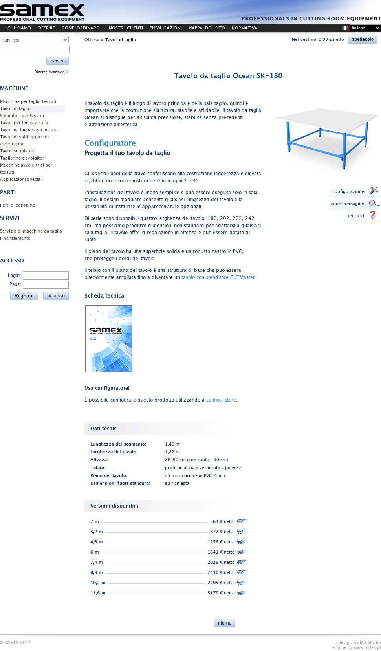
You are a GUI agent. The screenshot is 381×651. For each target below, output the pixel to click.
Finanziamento (15, 238)
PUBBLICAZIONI (165, 28)
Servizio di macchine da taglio (31, 231)
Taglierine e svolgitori (23, 158)
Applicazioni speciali (21, 179)
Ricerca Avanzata (52, 72)
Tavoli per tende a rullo (24, 123)
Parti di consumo (17, 205)
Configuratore (110, 143)
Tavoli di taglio (15, 108)
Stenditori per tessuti (22, 115)
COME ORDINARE (80, 28)
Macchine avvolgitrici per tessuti (26, 168)
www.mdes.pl (367, 647)
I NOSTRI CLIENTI (124, 28)
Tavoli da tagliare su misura (29, 130)
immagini (173, 181)
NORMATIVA (245, 28)
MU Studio (370, 642)
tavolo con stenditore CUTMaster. (218, 277)
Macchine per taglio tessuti (28, 101)
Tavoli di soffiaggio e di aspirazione (24, 140)
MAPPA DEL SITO (206, 28)
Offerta (91, 40)
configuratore (221, 400)
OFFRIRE (46, 28)
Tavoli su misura (17, 151)
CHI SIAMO (19, 28)
